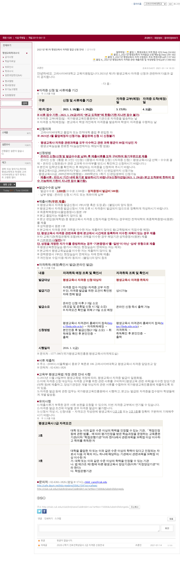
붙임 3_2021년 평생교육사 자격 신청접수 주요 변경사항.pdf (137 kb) (142, 57)
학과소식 (9, 71)
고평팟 (7, 177)
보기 (28, 133)
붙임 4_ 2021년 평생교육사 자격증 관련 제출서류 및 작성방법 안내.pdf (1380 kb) (136, 60)
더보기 (27, 145)
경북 (4, 169)
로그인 (177, 4)
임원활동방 (10, 95)
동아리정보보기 (171, 38)
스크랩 (58, 519)
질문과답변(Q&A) (13, 75)
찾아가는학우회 (18, 169)
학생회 (18, 172)
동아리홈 (137, 4)
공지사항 (9, 57)
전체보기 (7, 45)
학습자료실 (10, 61)
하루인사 (9, 67)
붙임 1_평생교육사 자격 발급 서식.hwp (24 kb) (152, 52)
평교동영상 (10, 85)
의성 (9, 169)
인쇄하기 (48, 519)
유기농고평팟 (11, 89)
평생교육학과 (8, 172)
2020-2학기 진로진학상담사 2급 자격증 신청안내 (80, 545)
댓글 (40, 519)
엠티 (13, 177)
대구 (17, 175)
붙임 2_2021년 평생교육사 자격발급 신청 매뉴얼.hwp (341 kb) (145, 55)
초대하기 (148, 38)
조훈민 (40, 68)
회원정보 (158, 38)
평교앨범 (9, 81)
